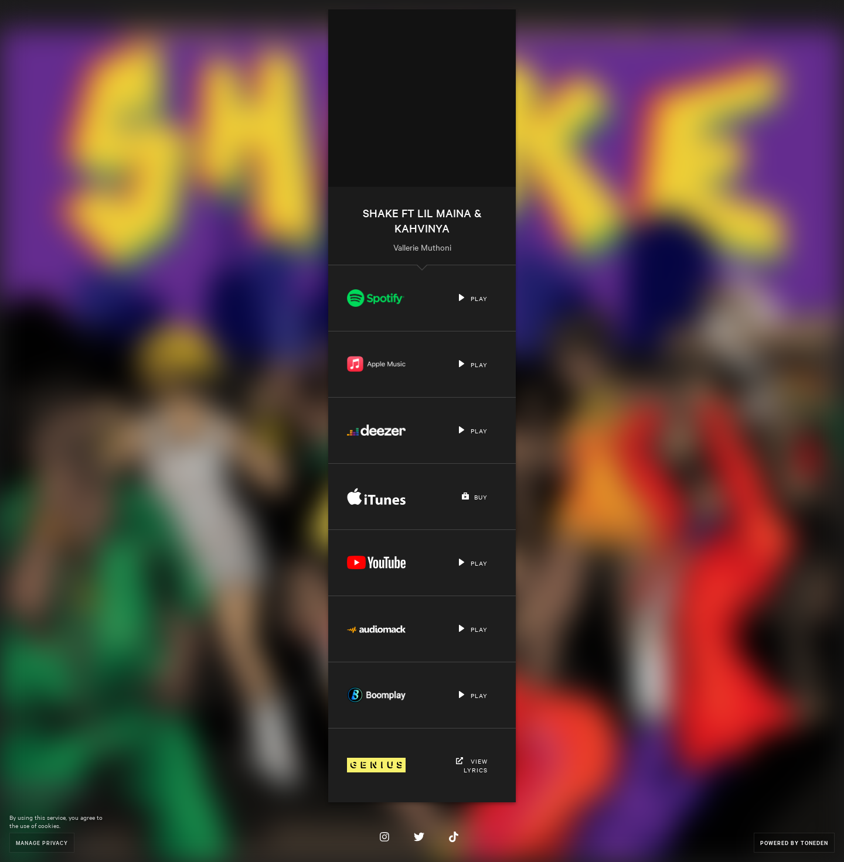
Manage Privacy (42, 842)
